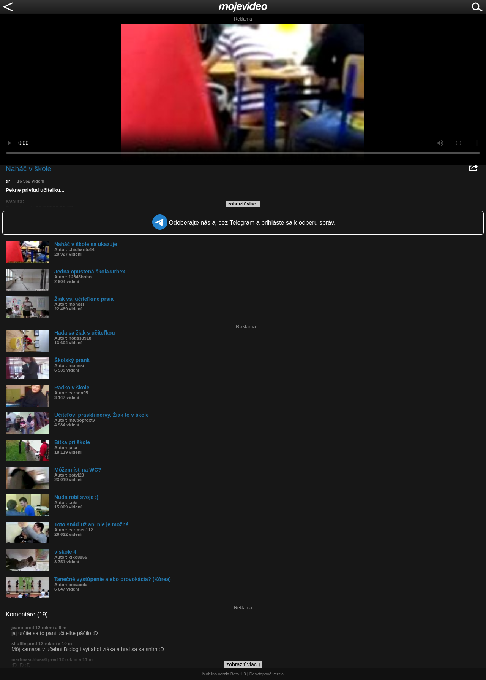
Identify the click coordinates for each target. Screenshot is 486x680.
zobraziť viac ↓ (243, 204)
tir (8, 181)
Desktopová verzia (266, 674)
